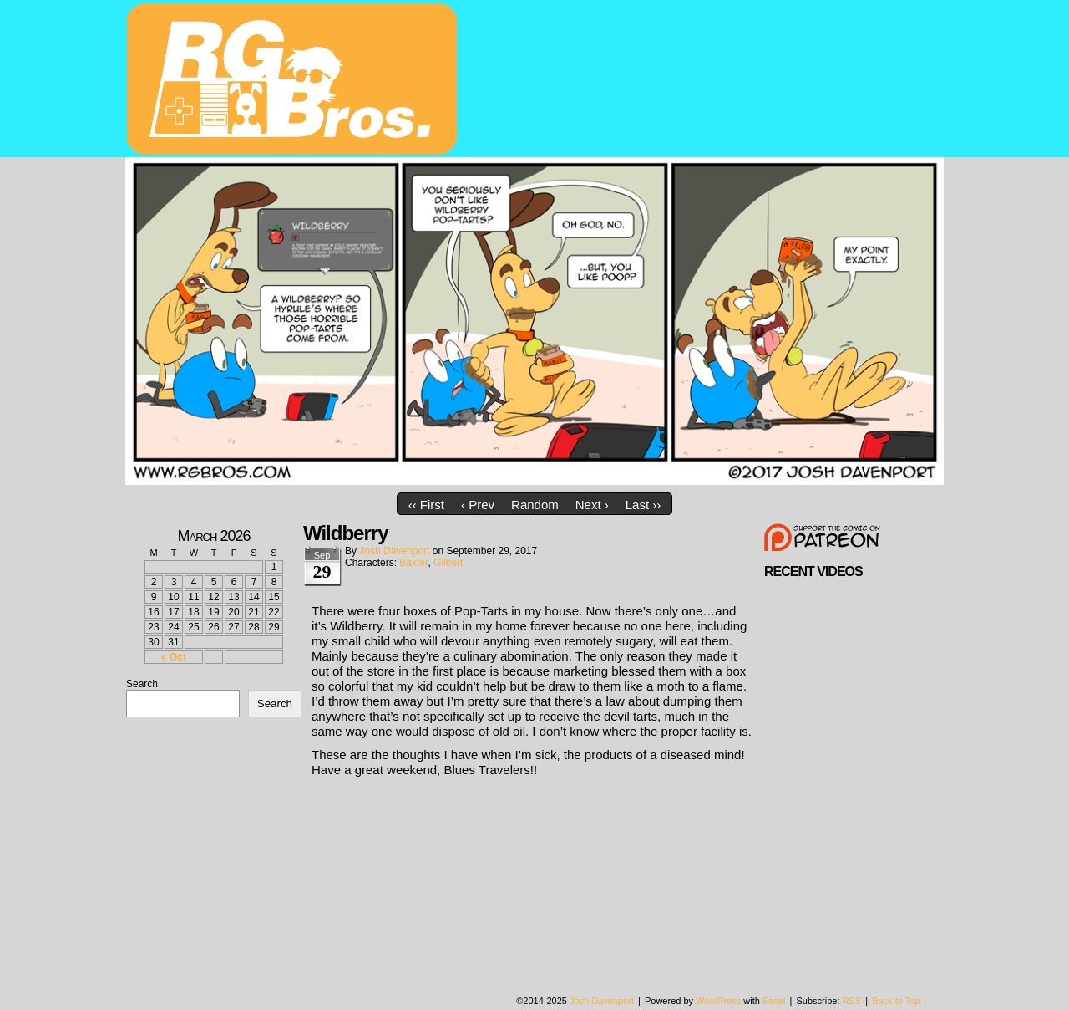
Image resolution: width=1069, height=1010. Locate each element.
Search (142, 684)
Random (535, 504)
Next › (592, 504)
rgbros (294, 81)
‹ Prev (477, 504)
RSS (852, 1001)
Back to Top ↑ (899, 1001)
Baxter (413, 563)
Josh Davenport (394, 551)
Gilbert (448, 563)
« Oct (173, 657)
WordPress (718, 1001)
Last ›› (643, 504)
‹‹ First (426, 504)
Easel (774, 1001)
